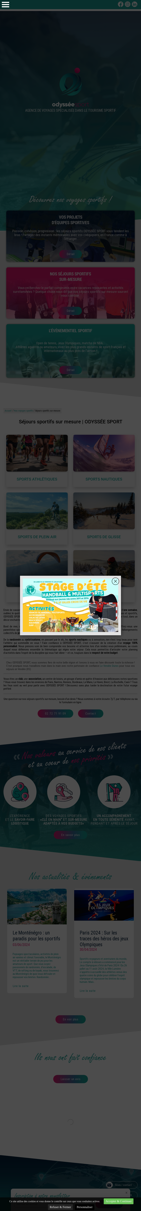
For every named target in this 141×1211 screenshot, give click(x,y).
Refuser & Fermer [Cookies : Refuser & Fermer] (60, 1207)
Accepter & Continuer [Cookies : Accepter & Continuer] (119, 1201)
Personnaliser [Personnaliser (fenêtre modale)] (85, 1207)
